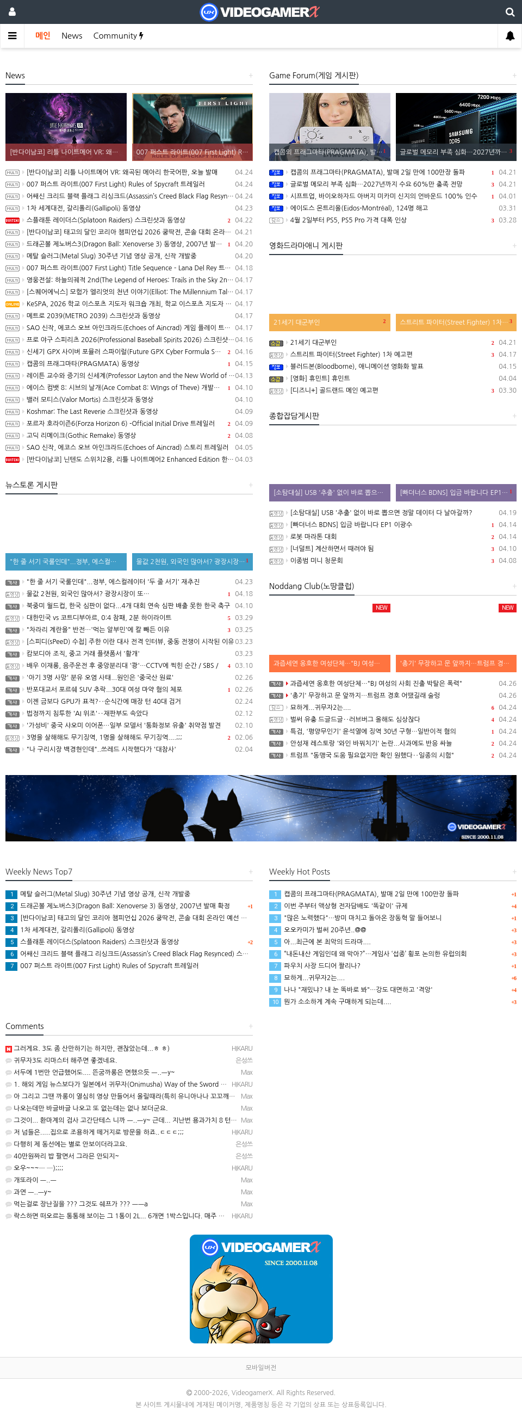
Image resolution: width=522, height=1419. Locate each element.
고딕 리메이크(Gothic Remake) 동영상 (129, 436)
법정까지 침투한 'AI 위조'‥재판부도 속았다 (129, 714)
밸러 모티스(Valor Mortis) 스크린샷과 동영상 (129, 400)
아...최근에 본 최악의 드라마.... (320, 942)
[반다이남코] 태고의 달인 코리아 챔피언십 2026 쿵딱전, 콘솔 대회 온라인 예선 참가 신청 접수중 (129, 232)
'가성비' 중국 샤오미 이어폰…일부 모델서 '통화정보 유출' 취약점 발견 (129, 726)
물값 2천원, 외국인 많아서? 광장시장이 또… (129, 594)
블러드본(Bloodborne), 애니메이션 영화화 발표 (393, 367)
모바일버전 (261, 1368)
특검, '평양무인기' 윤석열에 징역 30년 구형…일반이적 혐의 (393, 732)
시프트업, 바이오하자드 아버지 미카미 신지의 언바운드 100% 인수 (393, 196)
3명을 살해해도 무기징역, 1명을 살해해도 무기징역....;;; (129, 737)
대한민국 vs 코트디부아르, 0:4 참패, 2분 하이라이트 (129, 618)
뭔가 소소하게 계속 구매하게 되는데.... (330, 1002)
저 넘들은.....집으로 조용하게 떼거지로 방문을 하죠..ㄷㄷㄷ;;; (94, 1132)
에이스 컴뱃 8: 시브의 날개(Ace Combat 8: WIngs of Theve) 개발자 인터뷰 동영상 (129, 388)
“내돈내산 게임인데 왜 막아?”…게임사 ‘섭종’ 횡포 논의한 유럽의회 (368, 954)
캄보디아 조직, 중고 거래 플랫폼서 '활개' (129, 654)
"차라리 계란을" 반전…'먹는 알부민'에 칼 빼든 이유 (129, 630)
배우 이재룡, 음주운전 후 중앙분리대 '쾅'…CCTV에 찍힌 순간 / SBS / (129, 666)
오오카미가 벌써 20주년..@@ (317, 930)
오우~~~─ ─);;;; (34, 1168)
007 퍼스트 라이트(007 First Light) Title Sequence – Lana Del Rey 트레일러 (129, 268)
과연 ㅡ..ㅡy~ (28, 1192)
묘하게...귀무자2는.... (393, 708)
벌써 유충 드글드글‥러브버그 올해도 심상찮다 (393, 720)
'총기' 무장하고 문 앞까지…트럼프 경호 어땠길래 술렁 (393, 696)
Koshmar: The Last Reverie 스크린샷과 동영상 (129, 412)
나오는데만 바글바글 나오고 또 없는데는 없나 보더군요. (86, 1108)
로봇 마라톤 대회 (393, 537)
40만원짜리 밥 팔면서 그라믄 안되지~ (62, 1156)
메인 (43, 36)
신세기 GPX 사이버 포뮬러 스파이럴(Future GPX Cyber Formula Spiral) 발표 (129, 352)
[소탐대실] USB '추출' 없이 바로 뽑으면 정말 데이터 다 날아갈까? (393, 513)
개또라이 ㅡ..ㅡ (31, 1180)
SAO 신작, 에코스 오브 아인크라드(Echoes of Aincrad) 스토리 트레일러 (129, 448)
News (71, 36)
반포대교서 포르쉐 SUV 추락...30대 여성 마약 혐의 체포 (129, 690)
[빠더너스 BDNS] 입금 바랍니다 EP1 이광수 (393, 525)
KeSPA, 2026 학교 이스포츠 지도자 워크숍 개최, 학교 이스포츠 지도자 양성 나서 (129, 304)
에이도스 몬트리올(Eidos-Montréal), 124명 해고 (393, 208)
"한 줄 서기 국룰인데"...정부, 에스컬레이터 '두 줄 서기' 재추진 (129, 582)
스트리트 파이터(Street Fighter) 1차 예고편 (393, 355)
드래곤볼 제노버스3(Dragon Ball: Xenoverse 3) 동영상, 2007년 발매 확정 (129, 244)
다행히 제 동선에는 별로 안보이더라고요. (66, 1144)
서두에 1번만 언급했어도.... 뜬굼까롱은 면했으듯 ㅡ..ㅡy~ (90, 1072)
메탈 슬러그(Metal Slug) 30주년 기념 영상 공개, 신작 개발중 (129, 256)
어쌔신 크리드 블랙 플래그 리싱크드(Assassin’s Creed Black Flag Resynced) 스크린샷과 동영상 (129, 196)
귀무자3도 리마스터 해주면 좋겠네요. (61, 1060)
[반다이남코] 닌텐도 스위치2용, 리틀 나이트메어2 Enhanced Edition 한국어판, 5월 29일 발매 (129, 460)
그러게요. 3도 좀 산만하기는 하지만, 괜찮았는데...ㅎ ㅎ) (87, 1048)
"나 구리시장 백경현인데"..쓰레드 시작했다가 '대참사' (129, 749)
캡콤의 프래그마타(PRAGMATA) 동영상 (129, 364)
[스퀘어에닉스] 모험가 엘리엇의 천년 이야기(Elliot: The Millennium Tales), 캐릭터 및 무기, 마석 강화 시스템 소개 (129, 292)
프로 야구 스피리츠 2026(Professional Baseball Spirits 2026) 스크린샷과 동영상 (129, 340)
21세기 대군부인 (393, 343)
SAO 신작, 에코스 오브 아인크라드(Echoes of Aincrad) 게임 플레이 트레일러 (129, 328)
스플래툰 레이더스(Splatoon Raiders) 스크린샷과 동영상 (129, 220)
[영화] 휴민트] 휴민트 (393, 379)
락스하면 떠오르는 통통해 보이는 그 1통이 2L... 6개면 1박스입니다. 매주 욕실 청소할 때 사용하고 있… (152, 1216)
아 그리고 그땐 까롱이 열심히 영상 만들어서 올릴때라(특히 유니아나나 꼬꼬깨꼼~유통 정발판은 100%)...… (159, 1096)
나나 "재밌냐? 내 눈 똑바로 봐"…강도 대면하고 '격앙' (351, 990)
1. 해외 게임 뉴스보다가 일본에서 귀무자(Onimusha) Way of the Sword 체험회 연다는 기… (139, 1084)
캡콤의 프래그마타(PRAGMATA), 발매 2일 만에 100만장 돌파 (393, 172)
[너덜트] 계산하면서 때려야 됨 (393, 549)
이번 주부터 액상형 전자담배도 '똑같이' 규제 (338, 906)
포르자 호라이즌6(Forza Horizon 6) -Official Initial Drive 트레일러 (129, 424)
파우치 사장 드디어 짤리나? (315, 966)
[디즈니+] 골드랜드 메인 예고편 (393, 390)
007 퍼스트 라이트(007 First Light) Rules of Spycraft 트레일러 (129, 184)
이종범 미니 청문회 (393, 561)
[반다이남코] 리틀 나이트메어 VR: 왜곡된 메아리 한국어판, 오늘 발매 (129, 172)
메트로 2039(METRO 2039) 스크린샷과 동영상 (129, 316)
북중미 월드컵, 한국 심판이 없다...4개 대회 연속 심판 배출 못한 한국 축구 (129, 606)
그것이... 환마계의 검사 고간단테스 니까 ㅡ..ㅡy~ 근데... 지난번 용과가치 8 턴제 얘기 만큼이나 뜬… (148, 1120)
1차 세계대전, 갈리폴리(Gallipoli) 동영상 (129, 208)
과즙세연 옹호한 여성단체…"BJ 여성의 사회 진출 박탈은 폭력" (393, 684)
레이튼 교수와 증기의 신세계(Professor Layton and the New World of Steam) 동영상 (129, 376)
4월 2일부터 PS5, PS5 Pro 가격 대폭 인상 (393, 220)
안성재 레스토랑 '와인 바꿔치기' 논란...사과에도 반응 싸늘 (393, 743)
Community (118, 36)
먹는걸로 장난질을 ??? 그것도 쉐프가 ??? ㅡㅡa (76, 1204)
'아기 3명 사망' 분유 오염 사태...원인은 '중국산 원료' (129, 678)
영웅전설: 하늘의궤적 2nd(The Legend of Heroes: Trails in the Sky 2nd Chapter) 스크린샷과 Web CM (129, 280)
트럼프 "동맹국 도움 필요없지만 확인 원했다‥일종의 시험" (393, 755)
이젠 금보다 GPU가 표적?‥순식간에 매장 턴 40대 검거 (129, 702)
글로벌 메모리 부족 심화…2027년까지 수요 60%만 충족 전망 (393, 184)
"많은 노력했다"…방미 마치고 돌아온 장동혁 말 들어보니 (355, 918)
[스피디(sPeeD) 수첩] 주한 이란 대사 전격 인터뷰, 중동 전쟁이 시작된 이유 (129, 642)
